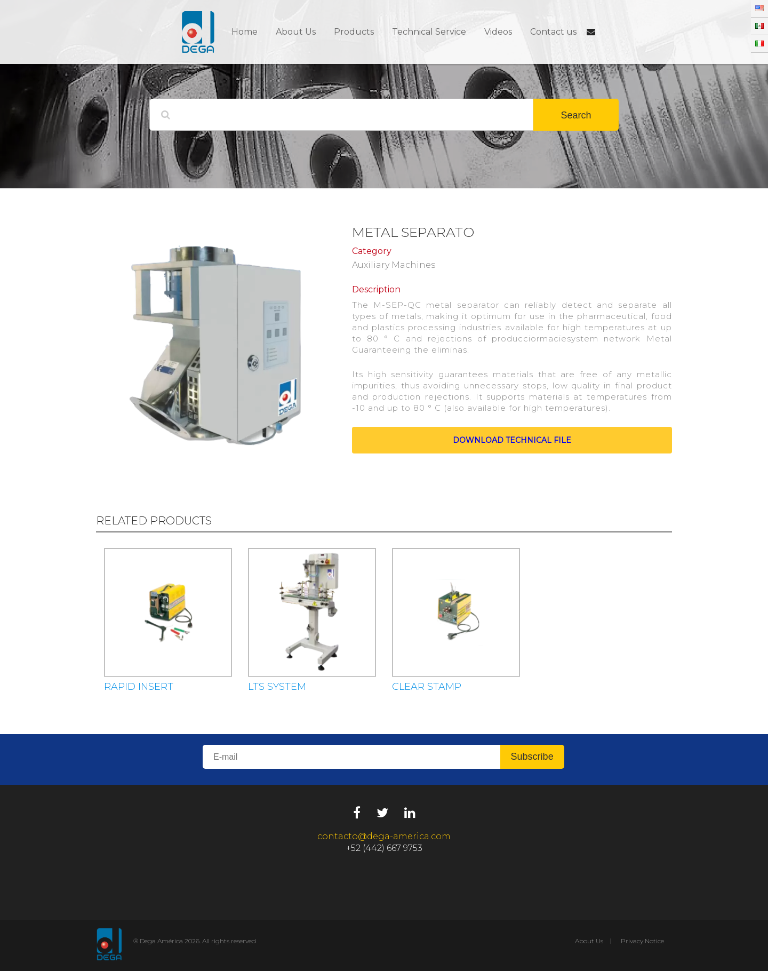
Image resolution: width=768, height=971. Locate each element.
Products (354, 32)
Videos (498, 32)
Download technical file (512, 440)
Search (576, 115)
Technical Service (429, 32)
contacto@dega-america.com (384, 836)
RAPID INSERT (138, 686)
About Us (296, 32)
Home (244, 32)
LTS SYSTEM (277, 686)
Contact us (553, 32)
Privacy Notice (642, 941)
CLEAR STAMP (426, 686)
